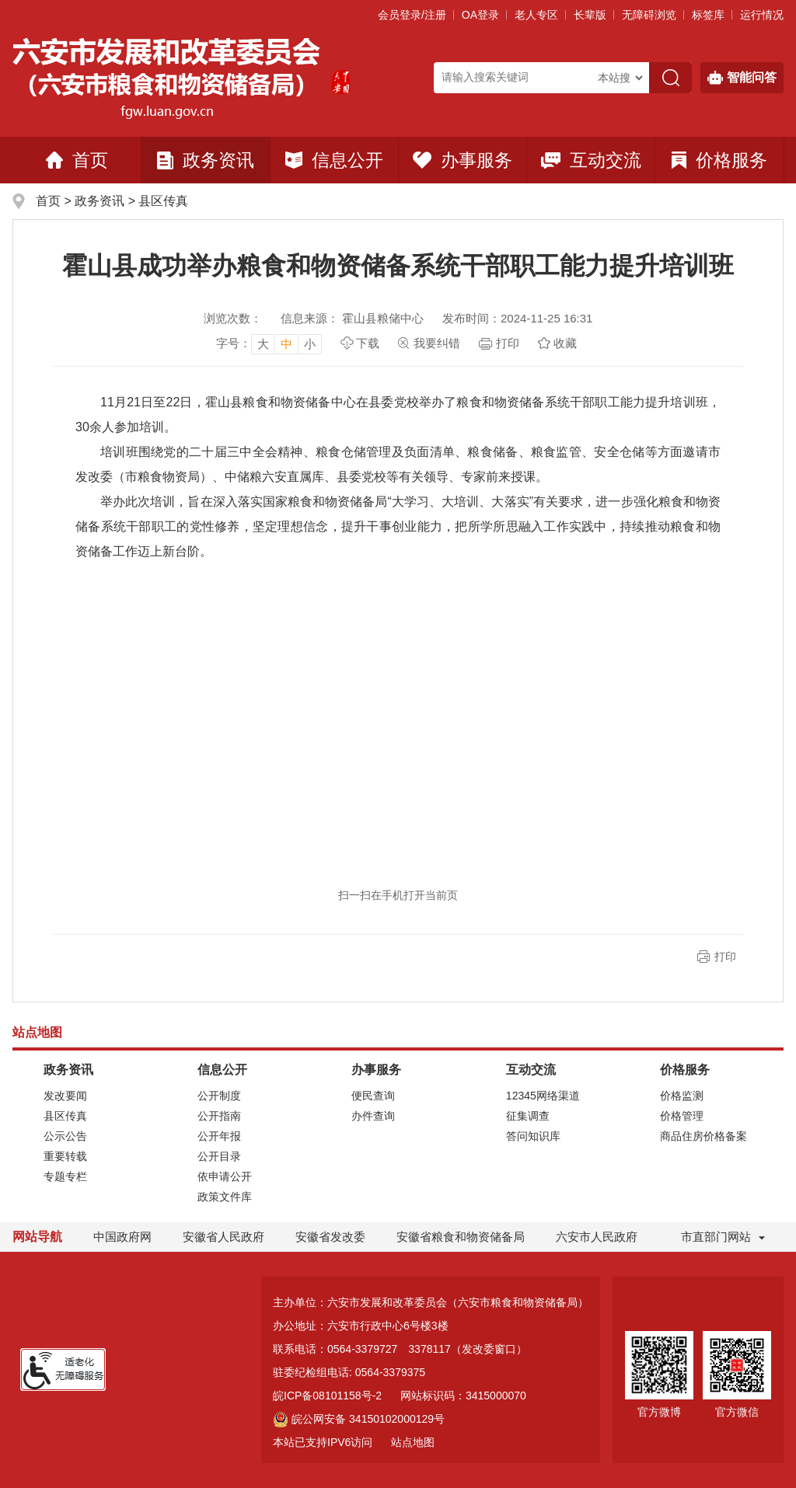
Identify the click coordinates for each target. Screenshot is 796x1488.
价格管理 (681, 1116)
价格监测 (681, 1095)
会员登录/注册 (412, 15)
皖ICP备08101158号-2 (327, 1395)
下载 (367, 343)
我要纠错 (437, 343)
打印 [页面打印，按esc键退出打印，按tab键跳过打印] (507, 343)
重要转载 (65, 1156)
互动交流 (591, 160)
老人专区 (536, 15)
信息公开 (334, 160)
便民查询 (373, 1095)
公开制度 (219, 1095)
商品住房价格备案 (703, 1136)
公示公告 (65, 1136)
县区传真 (163, 200)
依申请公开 (224, 1176)
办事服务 (462, 160)
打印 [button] (725, 956)
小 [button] (310, 343)
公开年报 (219, 1136)
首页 (77, 160)
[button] (590, 15)
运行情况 (762, 15)
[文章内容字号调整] (269, 343)
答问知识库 (533, 1136)
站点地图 (413, 1442)
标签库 (708, 15)
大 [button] (263, 343)
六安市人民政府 (596, 1236)
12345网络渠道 (543, 1095)
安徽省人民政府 (223, 1236)
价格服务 (719, 160)
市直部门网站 (723, 1236)
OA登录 (480, 15)
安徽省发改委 (330, 1236)
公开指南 (219, 1116)
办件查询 (373, 1116)
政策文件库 (224, 1196)
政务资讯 (205, 160)
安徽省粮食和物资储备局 (460, 1236)
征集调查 (528, 1116)
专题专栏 (65, 1176)
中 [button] (286, 343)
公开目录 (219, 1156)
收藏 (565, 343)
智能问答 (742, 78)
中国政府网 (122, 1236)
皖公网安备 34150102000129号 (359, 1419)
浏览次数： (233, 318)
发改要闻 (65, 1095)
